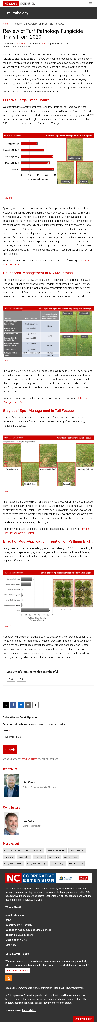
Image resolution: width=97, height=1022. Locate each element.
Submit (10, 750)
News (5, 24)
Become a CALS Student (19, 934)
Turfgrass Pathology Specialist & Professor (40, 787)
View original (10, 198)
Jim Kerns (20, 43)
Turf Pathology (16, 13)
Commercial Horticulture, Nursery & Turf (23, 850)
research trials (76, 863)
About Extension (14, 915)
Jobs (8, 920)
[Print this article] (35, 705)
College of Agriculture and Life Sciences (28, 929)
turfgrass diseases (13, 863)
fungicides (39, 857)
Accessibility (29, 1010)
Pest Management (56, 850)
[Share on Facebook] (13, 705)
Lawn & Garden (77, 850)
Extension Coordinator (31, 826)
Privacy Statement (74, 987)
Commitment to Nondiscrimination (34, 987)
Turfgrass (9, 857)
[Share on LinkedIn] (21, 705)
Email (6, 730)
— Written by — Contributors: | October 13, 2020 (35, 43)
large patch (24, 857)
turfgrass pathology (37, 863)
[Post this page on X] (6, 705)
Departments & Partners (19, 925)
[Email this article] (28, 705)
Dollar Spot (54, 857)
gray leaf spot (70, 857)
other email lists (29, 759)
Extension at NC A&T (17, 939)
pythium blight (58, 863)
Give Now (10, 944)
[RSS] (8, 978)
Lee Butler (45, 43)
